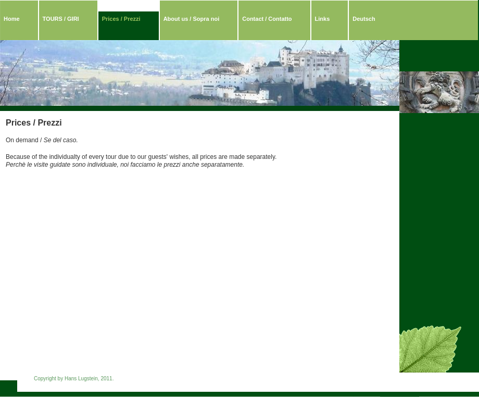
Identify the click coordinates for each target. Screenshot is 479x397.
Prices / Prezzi (121, 19)
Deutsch (363, 19)
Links (322, 19)
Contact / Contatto (267, 19)
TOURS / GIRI (61, 19)
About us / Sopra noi (191, 19)
